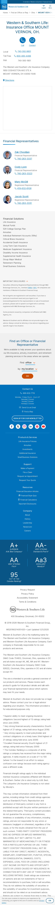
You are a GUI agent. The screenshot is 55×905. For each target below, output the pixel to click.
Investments (27, 449)
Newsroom (27, 527)
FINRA (30, 288)
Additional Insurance (27, 453)
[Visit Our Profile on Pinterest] (37, 426)
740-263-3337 (24, 158)
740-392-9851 (24, 51)
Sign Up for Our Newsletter (27, 418)
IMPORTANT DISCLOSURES (14, 281)
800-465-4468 (24, 56)
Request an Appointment (27, 476)
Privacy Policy (27, 594)
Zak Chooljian (22, 152)
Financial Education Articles (27, 491)
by (19, 369)
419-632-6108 (24, 188)
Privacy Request (27, 590)
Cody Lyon (21, 166)
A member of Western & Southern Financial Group (37, 2)
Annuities (27, 445)
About (27, 515)
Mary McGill (21, 181)
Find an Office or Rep (20, 13)
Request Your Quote (27, 480)
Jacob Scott (21, 196)
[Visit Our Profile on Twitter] (18, 426)
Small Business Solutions (27, 457)
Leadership (27, 523)
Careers (27, 531)
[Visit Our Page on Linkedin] (30, 426)
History (27, 519)
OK (50, 901)
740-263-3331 (24, 203)
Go (27, 376)
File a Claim (27, 472)
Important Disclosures (27, 504)
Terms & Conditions (27, 602)
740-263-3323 (24, 173)
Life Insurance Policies (28, 441)
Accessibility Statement (27, 598)
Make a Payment (27, 468)
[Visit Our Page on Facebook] (11, 426)
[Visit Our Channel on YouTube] (43, 426)
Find (22, 362)
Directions (9, 80)
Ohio (33, 13)
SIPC (35, 288)
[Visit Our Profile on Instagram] (24, 426)
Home (5, 13)
